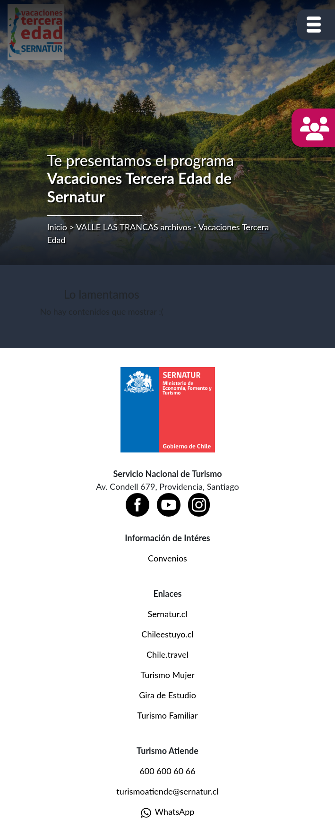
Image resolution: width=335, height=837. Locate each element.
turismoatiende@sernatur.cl (167, 791)
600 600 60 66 (167, 771)
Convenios (167, 558)
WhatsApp (168, 812)
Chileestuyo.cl (167, 634)
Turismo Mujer (167, 675)
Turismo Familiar (167, 715)
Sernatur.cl (167, 614)
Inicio (57, 227)
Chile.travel (167, 654)
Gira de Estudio (167, 695)
